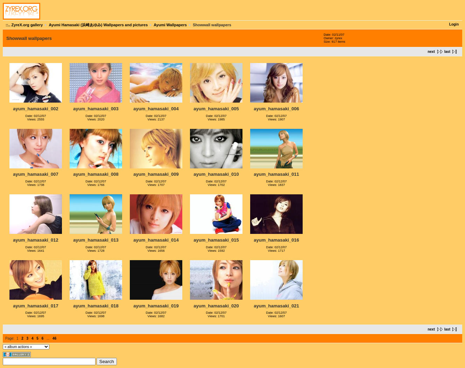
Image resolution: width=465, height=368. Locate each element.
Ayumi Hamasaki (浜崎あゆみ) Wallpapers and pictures (98, 25)
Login (454, 24)
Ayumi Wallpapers (170, 25)
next (431, 52)
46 (54, 338)
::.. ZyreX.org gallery (24, 25)
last (447, 52)
